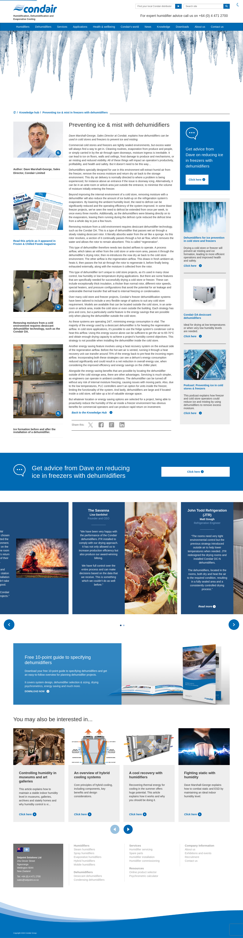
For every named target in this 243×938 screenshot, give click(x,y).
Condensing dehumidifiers (89, 879)
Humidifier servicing (140, 849)
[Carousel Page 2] (124, 625)
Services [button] (62, 26)
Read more (35, 606)
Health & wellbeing (104, 26)
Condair (35, 8)
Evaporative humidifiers (88, 857)
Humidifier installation (142, 857)
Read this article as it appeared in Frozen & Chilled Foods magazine (34, 242)
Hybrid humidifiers (84, 860)
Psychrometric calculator (143, 875)
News (148, 26)
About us (200, 26)
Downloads (182, 26)
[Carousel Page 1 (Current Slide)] (121, 625)
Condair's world (130, 26)
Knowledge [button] (163, 26)
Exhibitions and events (198, 853)
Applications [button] (80, 26)
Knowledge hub (29, 112)
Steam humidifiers (84, 849)
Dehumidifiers (43, 26)
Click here (193, 265)
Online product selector (143, 872)
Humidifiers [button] (22, 26)
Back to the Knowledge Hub (92, 412)
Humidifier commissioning (144, 860)
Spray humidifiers (84, 853)
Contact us (217, 26)
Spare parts (136, 853)
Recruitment (192, 857)
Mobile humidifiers (84, 864)
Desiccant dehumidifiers (88, 875)
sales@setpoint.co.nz (28, 880)
